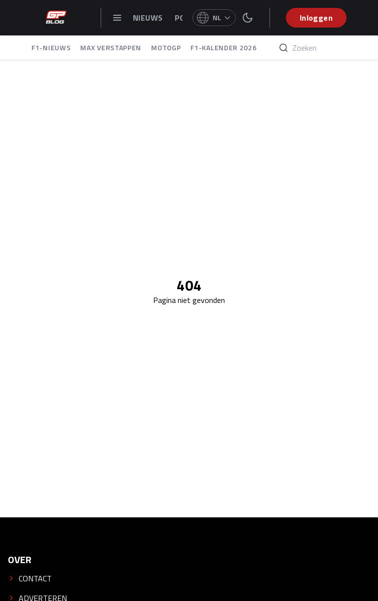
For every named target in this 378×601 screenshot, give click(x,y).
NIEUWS (149, 18)
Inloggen (316, 18)
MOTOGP (166, 47)
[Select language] (214, 17)
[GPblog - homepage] (56, 17)
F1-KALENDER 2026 (223, 47)
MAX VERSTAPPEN (110, 47)
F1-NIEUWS (51, 47)
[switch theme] (247, 18)
